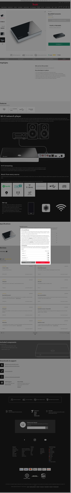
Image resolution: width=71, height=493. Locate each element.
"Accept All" (31, 241)
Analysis (23, 253)
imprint (22, 248)
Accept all (43, 262)
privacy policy (44, 247)
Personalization (24, 257)
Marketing (23, 255)
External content (24, 260)
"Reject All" (30, 237)
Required (23, 250)
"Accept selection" (24, 245)
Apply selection (28, 262)
